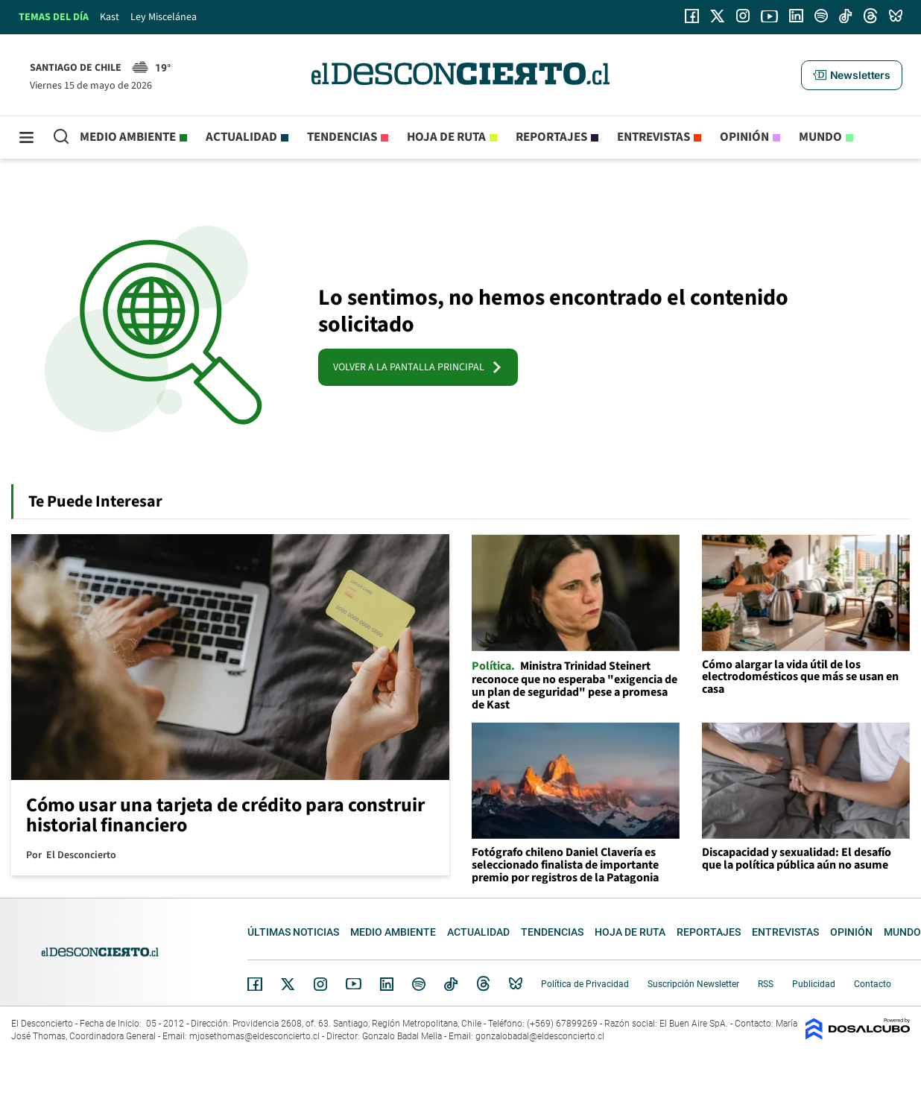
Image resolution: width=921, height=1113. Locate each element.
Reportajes (551, 137)
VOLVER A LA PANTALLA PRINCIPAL (418, 367)
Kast (109, 17)
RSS (765, 984)
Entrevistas (653, 137)
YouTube (353, 983)
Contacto (872, 984)
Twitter (288, 984)
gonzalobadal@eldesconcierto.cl (539, 1036)
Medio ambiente (128, 137)
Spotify (418, 984)
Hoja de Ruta (446, 137)
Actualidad (241, 137)
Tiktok (451, 984)
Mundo (820, 137)
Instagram (320, 984)
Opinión (744, 137)
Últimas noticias (293, 932)
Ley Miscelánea (163, 17)
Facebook (254, 984)
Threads (483, 983)
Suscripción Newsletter (693, 984)
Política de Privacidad (585, 984)
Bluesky (515, 984)
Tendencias (342, 137)
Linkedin (386, 984)
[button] (851, 75)
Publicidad (813, 984)
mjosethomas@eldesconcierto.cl (254, 1036)
